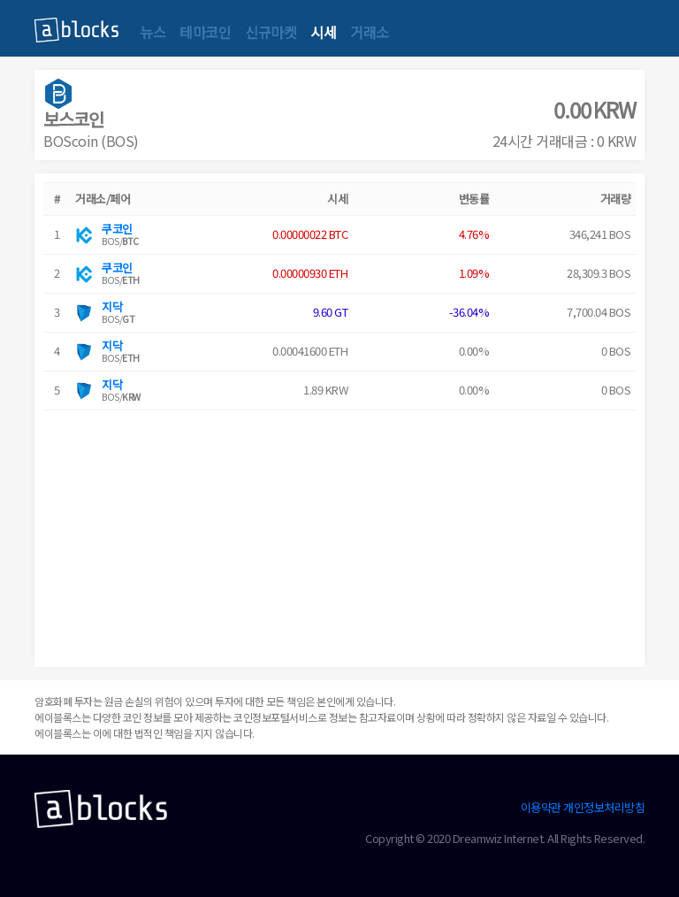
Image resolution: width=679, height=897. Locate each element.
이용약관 (541, 807)
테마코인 (205, 31)
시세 (323, 31)
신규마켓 (270, 31)
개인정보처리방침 (604, 807)
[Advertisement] (339, 534)
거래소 (369, 31)
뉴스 (152, 31)
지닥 (112, 306)
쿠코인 (117, 228)
